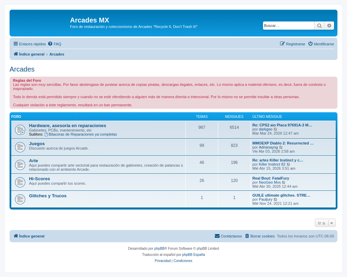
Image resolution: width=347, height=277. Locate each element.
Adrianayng (268, 147)
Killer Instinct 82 (272, 164)
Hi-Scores (39, 178)
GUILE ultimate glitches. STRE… (281, 195)
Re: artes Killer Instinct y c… (277, 160)
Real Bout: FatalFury (270, 178)
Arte (33, 160)
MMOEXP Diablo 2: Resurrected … (283, 143)
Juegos (37, 143)
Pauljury (266, 199)
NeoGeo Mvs (270, 182)
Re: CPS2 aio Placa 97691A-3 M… (282, 125)
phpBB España (193, 255)
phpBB (159, 248)
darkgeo (266, 129)
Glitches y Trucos (48, 195)
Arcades (22, 69)
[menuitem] (54, 44)
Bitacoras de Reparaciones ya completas (80, 134)
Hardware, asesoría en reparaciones (67, 125)
